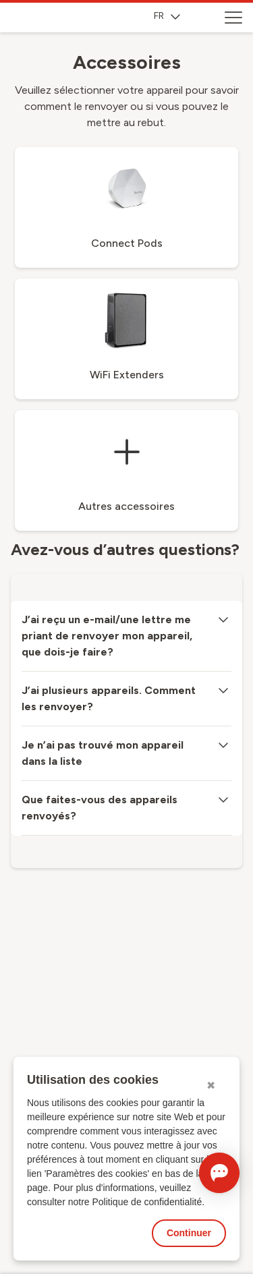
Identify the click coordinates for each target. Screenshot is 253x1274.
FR (167, 16)
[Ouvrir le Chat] (219, 1173)
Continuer (189, 1232)
